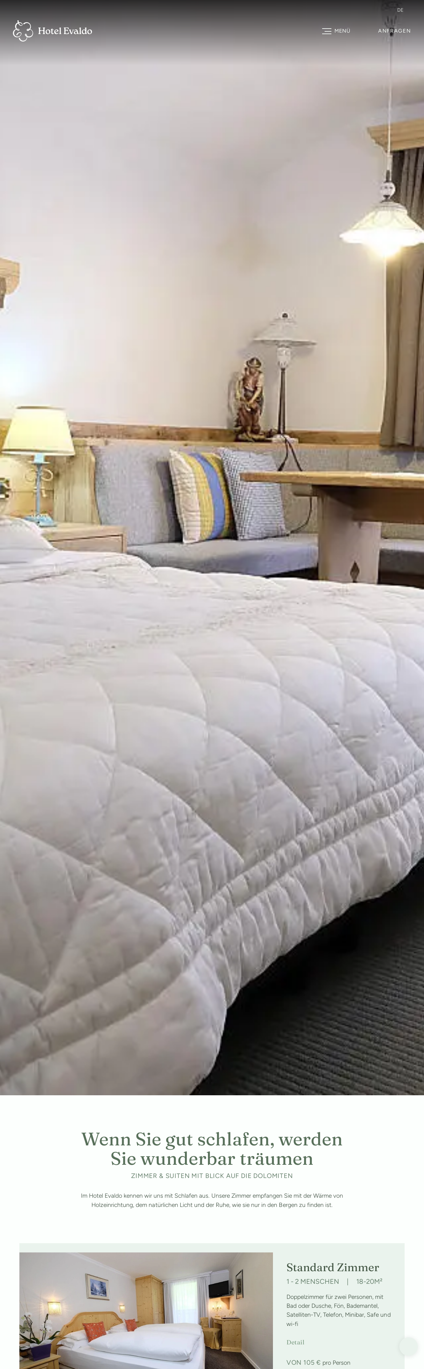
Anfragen (394, 31)
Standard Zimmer (332, 1267)
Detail (295, 1342)
